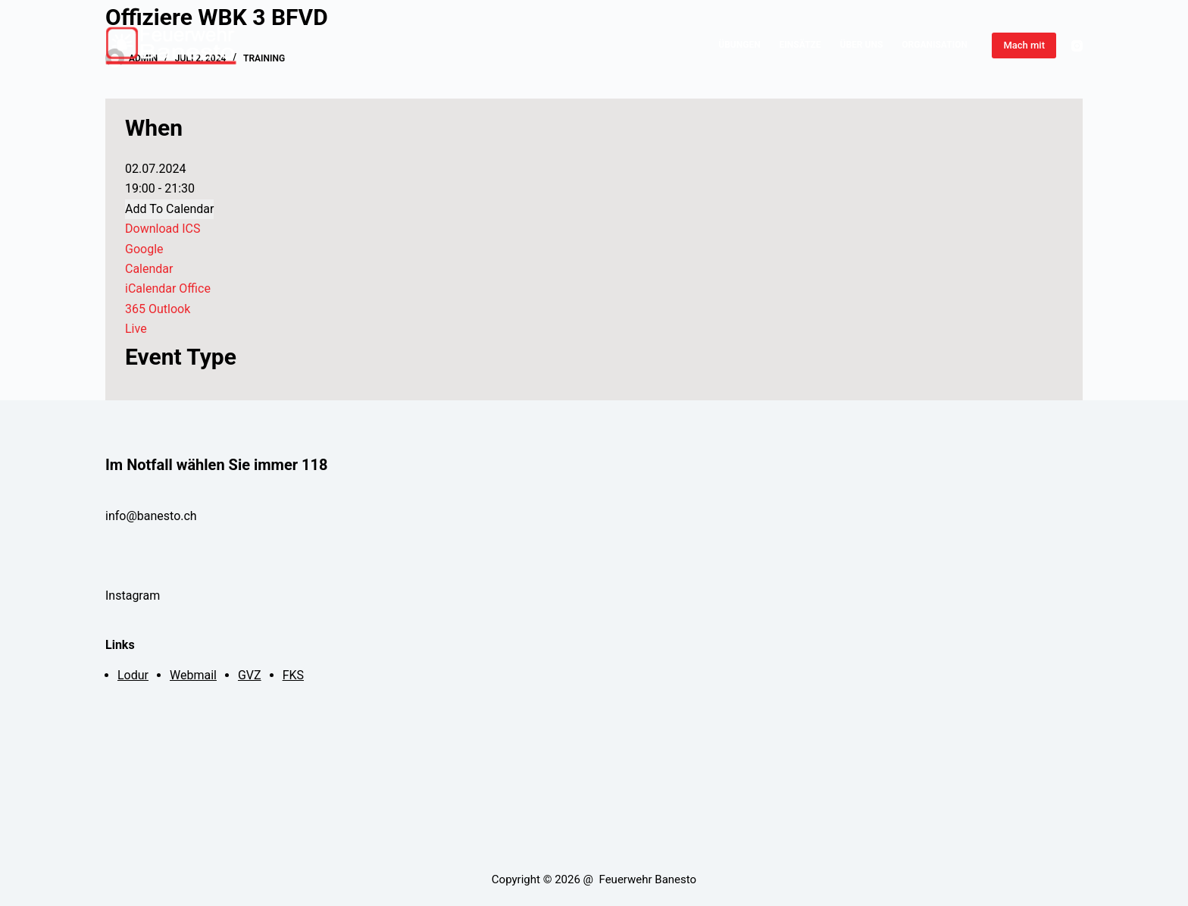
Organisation (935, 44)
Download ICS (162, 228)
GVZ (249, 675)
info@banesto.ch (151, 516)
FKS (293, 675)
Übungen (739, 44)
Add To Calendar (169, 209)
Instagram (134, 595)
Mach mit (1024, 45)
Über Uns (861, 44)
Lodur (132, 675)
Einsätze (800, 44)
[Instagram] (1077, 46)
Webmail (193, 675)
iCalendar (150, 288)
